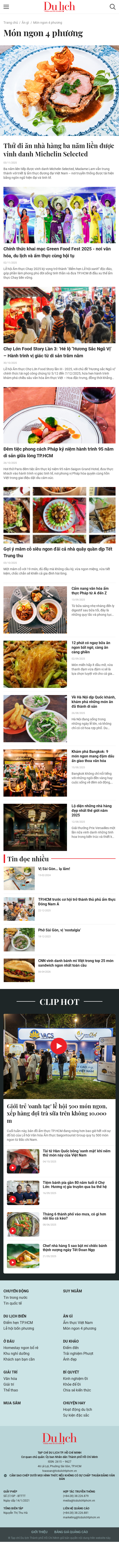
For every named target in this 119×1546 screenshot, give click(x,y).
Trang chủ (10, 22)
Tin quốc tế (12, 1305)
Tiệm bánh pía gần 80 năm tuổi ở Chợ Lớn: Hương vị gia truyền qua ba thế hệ (75, 1186)
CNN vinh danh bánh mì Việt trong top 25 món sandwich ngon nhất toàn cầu (75, 963)
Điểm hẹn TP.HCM (18, 1325)
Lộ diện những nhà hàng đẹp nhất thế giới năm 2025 (92, 811)
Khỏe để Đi (72, 1388)
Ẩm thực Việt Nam (78, 1325)
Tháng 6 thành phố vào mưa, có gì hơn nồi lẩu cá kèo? (74, 1218)
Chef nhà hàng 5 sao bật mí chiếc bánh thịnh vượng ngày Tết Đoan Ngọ (75, 1249)
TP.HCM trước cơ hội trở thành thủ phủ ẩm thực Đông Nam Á (77, 902)
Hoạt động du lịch (77, 1413)
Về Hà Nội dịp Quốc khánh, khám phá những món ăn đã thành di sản (94, 703)
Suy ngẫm (72, 1292)
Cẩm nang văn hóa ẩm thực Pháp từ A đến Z (90, 591)
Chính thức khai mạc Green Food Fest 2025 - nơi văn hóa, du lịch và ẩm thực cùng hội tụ (57, 252)
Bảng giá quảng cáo (71, 1536)
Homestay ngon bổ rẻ (20, 1350)
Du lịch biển (14, 1318)
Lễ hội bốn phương (18, 1331)
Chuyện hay (74, 1407)
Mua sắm (12, 1407)
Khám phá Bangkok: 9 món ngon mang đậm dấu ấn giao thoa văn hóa (93, 757)
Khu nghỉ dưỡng (16, 1356)
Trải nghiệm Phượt (78, 1356)
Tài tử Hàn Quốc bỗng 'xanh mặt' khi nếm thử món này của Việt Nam (76, 1154)
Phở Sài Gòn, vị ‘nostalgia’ (59, 931)
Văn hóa (10, 1382)
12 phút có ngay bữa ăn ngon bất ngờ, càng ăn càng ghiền (91, 648)
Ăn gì (25, 22)
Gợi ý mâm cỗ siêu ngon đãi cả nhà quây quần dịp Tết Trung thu (57, 553)
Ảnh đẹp (70, 1362)
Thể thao (10, 1394)
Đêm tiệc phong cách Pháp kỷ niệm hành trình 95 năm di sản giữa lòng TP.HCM (58, 453)
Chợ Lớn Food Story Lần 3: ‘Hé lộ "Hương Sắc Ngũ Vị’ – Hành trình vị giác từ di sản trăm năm (57, 353)
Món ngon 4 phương (47, 22)
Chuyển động (16, 1292)
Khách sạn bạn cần (19, 1362)
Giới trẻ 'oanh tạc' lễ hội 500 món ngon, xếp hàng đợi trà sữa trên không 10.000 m (57, 1114)
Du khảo (71, 1343)
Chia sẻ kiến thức (77, 1394)
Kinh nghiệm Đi (75, 1382)
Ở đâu (9, 1343)
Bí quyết (71, 1375)
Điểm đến (71, 1350)
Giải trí (10, 1375)
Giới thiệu (39, 1536)
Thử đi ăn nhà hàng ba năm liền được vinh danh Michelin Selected (58, 149)
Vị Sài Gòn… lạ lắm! (54, 870)
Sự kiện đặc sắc (76, 1419)
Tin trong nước (15, 1299)
